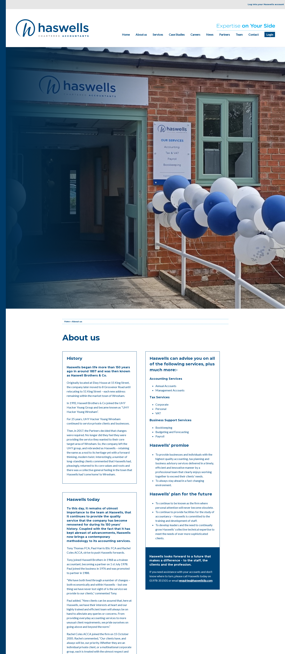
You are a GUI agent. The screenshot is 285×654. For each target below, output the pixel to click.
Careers (195, 34)
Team (239, 34)
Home (126, 34)
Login (269, 34)
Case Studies (177, 34)
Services (158, 34)
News (209, 34)
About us (141, 34)
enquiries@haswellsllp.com (195, 580)
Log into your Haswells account (266, 4)
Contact (253, 34)
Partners (224, 34)
